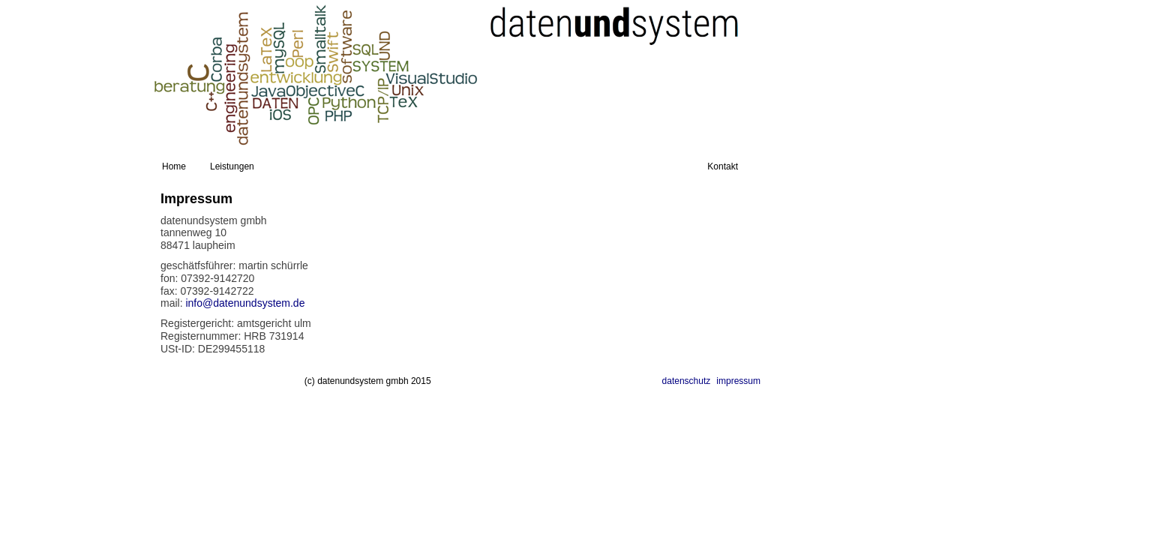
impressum (738, 381)
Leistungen (232, 166)
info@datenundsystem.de (244, 303)
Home (174, 166)
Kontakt (722, 166)
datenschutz (686, 381)
